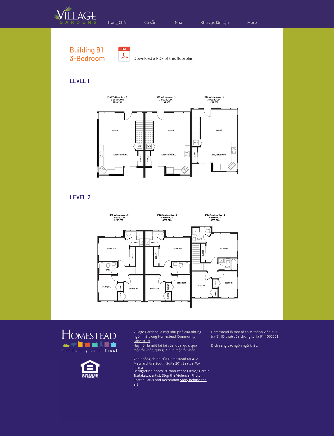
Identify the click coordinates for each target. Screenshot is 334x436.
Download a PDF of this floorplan (163, 58)
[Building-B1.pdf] (124, 54)
